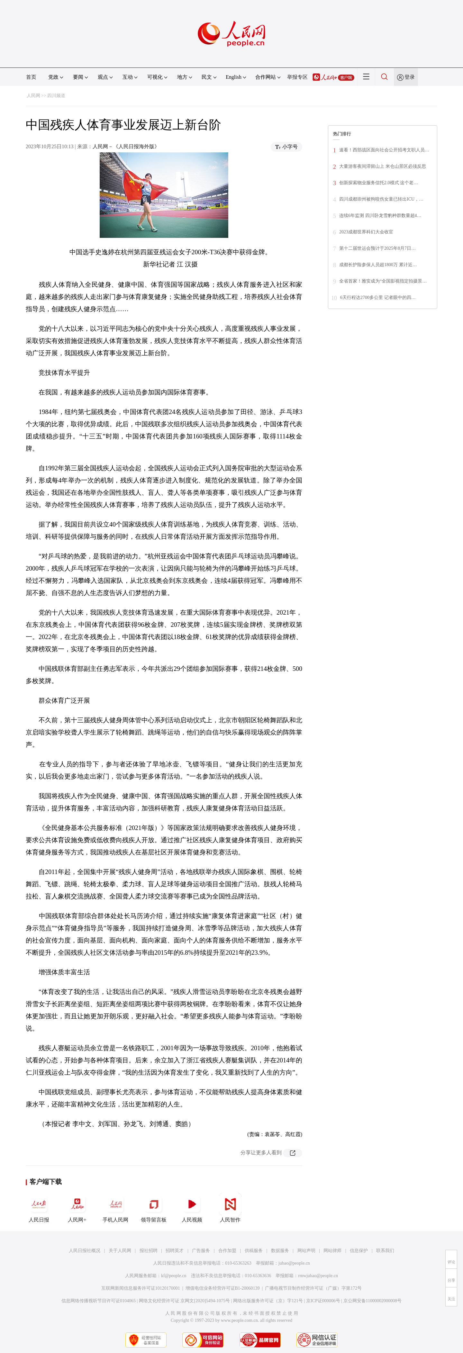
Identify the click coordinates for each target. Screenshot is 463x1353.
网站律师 (332, 1250)
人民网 (33, 95)
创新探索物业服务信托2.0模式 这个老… (378, 182)
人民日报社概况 (84, 1250)
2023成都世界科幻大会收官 (366, 232)
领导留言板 (154, 1207)
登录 (409, 77)
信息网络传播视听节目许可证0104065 (98, 1300)
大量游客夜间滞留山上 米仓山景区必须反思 (382, 166)
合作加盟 (227, 1250)
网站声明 (306, 1250)
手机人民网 (115, 1207)
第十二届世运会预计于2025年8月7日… (377, 248)
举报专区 (297, 77)
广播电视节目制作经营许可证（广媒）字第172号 (313, 1288)
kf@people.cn (173, 1275)
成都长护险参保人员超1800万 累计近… (378, 264)
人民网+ (77, 1207)
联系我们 (385, 1250)
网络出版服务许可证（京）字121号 (268, 1300)
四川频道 (56, 95)
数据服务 (280, 1250)
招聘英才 (175, 1250)
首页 (31, 77)
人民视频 (192, 1207)
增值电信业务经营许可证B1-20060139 (223, 1288)
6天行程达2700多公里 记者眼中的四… (378, 297)
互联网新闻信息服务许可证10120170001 (140, 1288)
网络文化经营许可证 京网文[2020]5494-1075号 (184, 1300)
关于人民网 (120, 1250)
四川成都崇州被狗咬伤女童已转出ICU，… (381, 199)
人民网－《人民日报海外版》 (126, 146)
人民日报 (39, 1207)
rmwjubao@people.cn (318, 1275)
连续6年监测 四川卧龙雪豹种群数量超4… (380, 215)
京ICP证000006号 (323, 1300)
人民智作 (230, 1207)
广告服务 (201, 1250)
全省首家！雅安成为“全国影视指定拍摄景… (383, 281)
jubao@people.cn (294, 1263)
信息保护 (359, 1250)
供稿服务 (254, 1250)
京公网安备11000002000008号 (372, 1300)
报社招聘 (149, 1250)
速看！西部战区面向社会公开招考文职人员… (384, 150)
